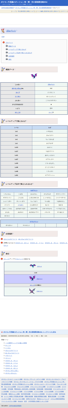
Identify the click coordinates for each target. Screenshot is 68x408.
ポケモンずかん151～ (12, 370)
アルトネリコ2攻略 (10, 386)
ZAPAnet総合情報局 (7, 8)
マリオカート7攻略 (52, 394)
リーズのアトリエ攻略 (54, 386)
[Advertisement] (34, 19)
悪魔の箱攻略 (29, 396)
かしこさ (17, 112)
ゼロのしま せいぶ (51, 243)
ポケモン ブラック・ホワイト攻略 (34, 379)
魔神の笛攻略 (52, 396)
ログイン (64, 11)
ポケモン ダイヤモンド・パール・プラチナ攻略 (28, 382)
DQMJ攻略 (40, 389)
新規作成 (46, 11)
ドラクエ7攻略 (38, 391)
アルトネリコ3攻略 (23, 386)
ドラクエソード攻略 (16, 391)
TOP (3, 36)
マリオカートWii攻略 (38, 394)
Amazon (20, 401)
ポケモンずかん (16, 88)
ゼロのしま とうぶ (36, 243)
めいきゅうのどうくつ (25, 239)
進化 (9, 59)
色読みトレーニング (43, 399)
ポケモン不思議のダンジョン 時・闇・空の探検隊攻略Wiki (24, 2)
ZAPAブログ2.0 (31, 399)
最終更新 (23, 11)
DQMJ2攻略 (48, 389)
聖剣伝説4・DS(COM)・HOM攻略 (24, 389)
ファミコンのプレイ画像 (9, 401)
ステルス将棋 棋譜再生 (58, 399)
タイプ (18, 92)
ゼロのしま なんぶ (11, 365)
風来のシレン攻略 (14, 394)
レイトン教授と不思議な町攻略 (13, 396)
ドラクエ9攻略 (59, 391)
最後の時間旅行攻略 (40, 396)
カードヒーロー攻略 (18, 399)
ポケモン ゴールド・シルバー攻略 (11, 379)
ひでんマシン (34, 221)
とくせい (17, 96)
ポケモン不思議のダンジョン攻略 (22, 384)
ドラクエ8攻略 (48, 391)
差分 (51, 11)
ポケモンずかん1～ (11, 373)
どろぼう (20, 205)
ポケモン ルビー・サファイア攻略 (44, 384)
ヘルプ (32, 11)
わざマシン (34, 190)
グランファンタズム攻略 (37, 386)
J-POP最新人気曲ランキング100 (38, 401)
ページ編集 (40, 11)
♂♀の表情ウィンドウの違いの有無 (16, 343)
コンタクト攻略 (6, 399)
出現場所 (11, 56)
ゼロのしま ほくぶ (22, 243)
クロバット (19, 259)
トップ (14, 11)
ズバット (39, 266)
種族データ (12, 46)
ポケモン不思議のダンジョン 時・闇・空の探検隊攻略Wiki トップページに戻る (29, 332)
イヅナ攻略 (61, 396)
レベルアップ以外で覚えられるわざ (20, 53)
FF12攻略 (4, 394)
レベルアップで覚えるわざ (17, 49)
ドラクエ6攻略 (28, 391)
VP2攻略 (10, 389)
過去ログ (56, 11)
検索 (28, 11)
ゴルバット (11, 31)
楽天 (25, 401)
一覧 (18, 11)
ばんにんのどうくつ (10, 239)
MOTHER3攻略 (25, 394)
